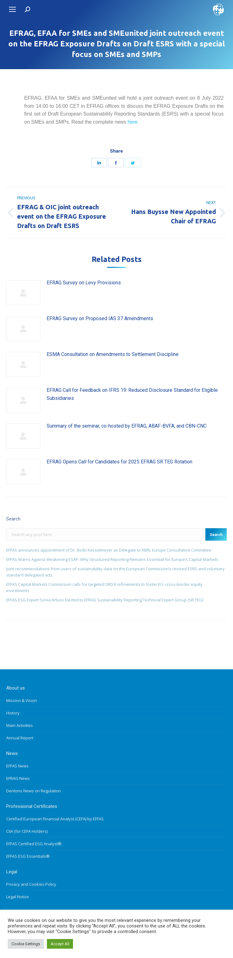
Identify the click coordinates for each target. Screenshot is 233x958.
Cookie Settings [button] (25, 943)
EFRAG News (18, 778)
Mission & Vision (21, 700)
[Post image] (23, 292)
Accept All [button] (60, 943)
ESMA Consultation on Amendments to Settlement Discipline (113, 354)
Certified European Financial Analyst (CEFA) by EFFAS (55, 819)
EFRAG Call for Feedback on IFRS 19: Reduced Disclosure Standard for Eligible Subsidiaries (132, 394)
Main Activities (19, 725)
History (13, 713)
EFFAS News (17, 766)
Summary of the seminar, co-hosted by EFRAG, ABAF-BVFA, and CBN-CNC (127, 426)
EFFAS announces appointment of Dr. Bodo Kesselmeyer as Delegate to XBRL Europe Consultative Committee (108, 550)
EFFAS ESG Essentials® (28, 856)
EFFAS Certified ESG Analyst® (34, 844)
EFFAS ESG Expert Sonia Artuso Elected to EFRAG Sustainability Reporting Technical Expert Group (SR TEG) (104, 600)
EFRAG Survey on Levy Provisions (84, 283)
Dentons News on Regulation (33, 791)
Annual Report (19, 738)
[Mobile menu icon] (12, 9)
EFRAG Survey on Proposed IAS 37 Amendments (100, 318)
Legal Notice (17, 896)
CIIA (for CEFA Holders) (27, 831)
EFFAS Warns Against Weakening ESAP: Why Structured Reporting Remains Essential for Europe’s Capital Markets (112, 559)
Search (216, 535)
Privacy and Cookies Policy (31, 884)
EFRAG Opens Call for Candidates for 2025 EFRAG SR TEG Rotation (119, 462)
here (133, 122)
